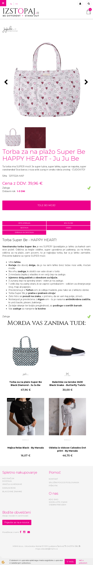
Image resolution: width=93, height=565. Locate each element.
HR (16, 4)
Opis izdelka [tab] (24, 223)
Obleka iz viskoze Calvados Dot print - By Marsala (67, 449)
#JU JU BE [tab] (68, 223)
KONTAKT (53, 479)
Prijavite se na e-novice (16, 522)
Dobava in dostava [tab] (24, 232)
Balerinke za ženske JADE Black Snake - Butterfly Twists (67, 384)
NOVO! (11, 400)
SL (11, 4)
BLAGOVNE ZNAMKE (12, 491)
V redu (70, 561)
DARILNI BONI (9, 488)
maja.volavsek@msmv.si (46, 549)
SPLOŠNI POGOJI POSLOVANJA (64, 482)
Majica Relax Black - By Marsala (25, 447)
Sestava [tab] (24, 228)
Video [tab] (68, 228)
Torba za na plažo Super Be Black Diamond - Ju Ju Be (25, 384)
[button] (87, 82)
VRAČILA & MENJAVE (12, 484)
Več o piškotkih (83, 561)
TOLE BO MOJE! (46, 205)
